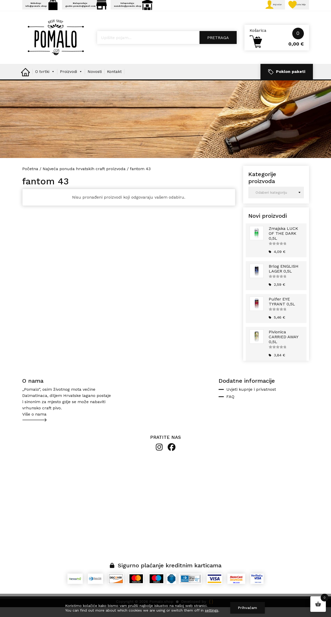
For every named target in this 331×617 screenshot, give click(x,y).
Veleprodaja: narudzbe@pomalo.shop (192, 8)
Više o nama (34, 424)
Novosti (95, 81)
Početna (30, 178)
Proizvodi (71, 81)
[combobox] (276, 202)
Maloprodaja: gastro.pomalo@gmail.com (119, 8)
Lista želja (292, 9)
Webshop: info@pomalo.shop (51, 8)
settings (211, 610)
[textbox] (276, 202)
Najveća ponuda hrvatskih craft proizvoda (84, 178)
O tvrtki (45, 81)
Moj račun (257, 9)
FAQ (230, 406)
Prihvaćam (247, 608)
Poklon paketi (286, 81)
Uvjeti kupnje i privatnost (251, 399)
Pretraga (218, 47)
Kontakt (114, 81)
